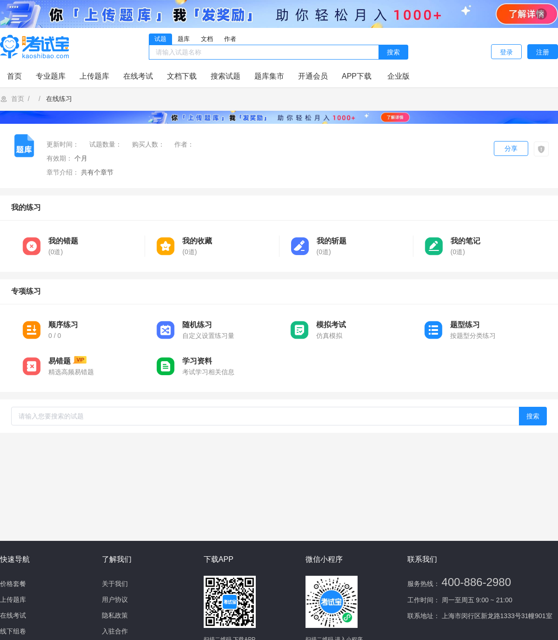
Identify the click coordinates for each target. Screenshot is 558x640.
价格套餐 (13, 583)
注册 (542, 52)
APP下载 (357, 76)
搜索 (393, 52)
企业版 (398, 76)
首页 (14, 76)
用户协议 (115, 599)
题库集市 (269, 76)
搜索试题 (225, 76)
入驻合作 (115, 631)
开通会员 (313, 76)
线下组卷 (13, 631)
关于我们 (115, 583)
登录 (506, 52)
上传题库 (94, 76)
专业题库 (51, 76)
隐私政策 (115, 615)
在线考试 (138, 76)
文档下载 (182, 76)
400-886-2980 (476, 582)
